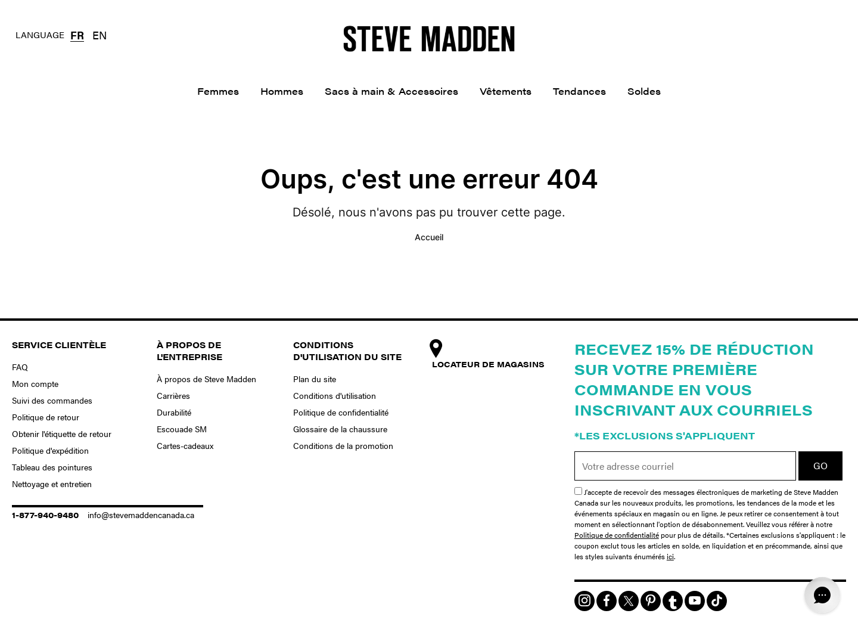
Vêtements (505, 91)
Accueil (429, 237)
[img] (584, 601)
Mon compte (35, 383)
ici (670, 556)
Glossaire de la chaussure (340, 429)
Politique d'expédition (50, 450)
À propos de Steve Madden (206, 379)
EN (99, 34)
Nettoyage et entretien (52, 483)
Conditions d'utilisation (334, 395)
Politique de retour (45, 417)
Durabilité (174, 412)
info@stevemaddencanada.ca (141, 514)
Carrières (173, 395)
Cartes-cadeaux (185, 445)
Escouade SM (182, 429)
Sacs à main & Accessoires (391, 91)
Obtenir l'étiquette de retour (61, 433)
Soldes (644, 91)
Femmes (218, 91)
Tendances (579, 91)
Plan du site (314, 379)
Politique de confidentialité (340, 412)
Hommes (281, 91)
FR (77, 34)
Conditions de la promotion (343, 445)
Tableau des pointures (52, 467)
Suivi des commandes (52, 400)
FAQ (20, 367)
